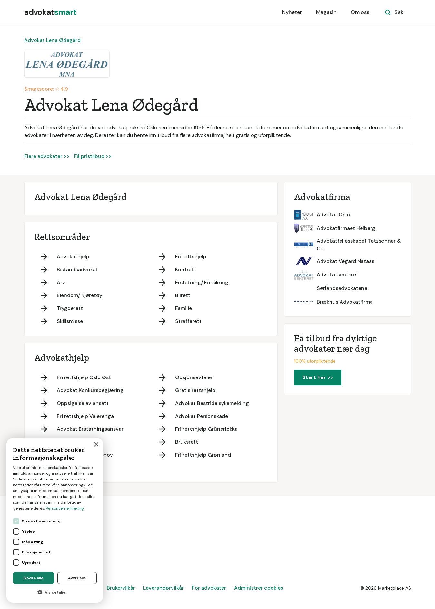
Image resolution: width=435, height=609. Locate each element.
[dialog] (54, 520)
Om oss (360, 12)
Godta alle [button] (33, 578)
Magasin (326, 12)
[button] (55, 592)
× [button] (96, 444)
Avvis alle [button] (77, 578)
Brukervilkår (121, 587)
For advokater (209, 587)
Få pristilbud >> (93, 156)
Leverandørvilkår (163, 587)
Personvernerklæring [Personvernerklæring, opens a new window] (65, 508)
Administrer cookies (258, 587)
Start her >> (317, 377)
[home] (50, 12)
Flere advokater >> (46, 156)
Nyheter (292, 12)
